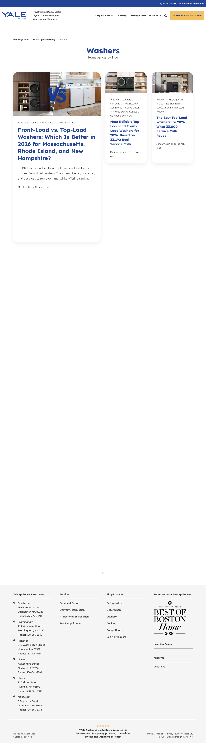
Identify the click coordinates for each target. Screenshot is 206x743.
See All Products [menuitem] (116, 628)
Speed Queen (132, 99)
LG (130, 107)
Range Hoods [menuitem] (114, 621)
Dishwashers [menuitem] (114, 601)
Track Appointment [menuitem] (71, 614)
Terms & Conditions (154, 725)
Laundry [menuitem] (112, 607)
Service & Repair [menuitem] (70, 594)
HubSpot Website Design (170, 728)
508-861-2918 (34, 700)
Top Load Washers (64, 114)
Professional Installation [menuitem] (74, 607)
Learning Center (21, 31)
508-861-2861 (34, 663)
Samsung (115, 95)
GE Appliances (118, 107)
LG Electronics (174, 95)
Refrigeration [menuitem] (114, 594)
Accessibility (187, 725)
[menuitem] (168, 3)
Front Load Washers (28, 114)
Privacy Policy (172, 725)
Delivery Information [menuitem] (72, 601)
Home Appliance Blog (44, 31)
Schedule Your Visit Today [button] (187, 15)
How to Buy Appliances (125, 103)
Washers (46, 114)
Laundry (127, 91)
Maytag (173, 91)
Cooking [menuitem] (111, 614)
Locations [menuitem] (159, 657)
